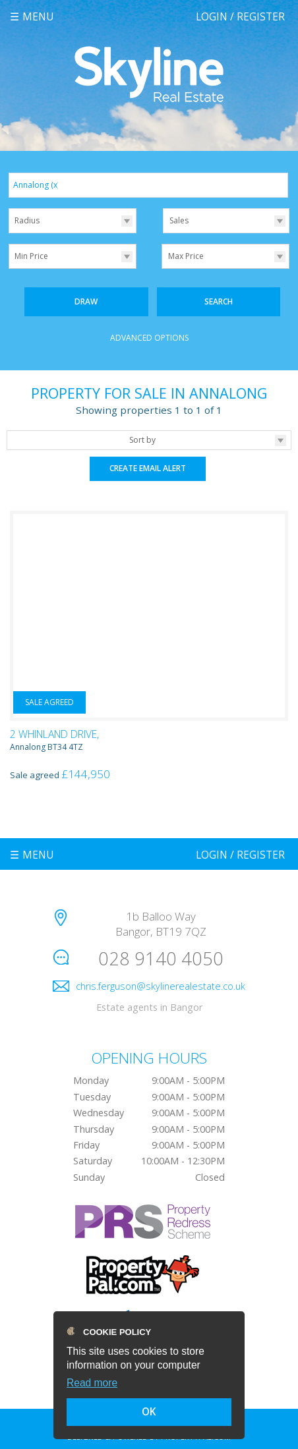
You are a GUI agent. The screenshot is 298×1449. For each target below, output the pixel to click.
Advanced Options (149, 337)
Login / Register (240, 16)
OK (149, 1411)
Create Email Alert (147, 468)
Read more (92, 1382)
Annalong (36, 184)
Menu (38, 16)
